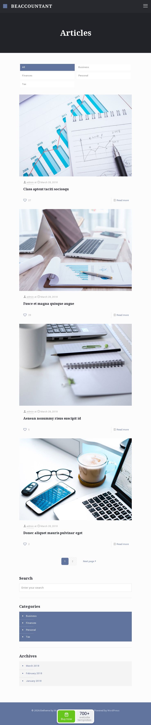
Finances (27, 75)
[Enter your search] (75, 588)
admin (30, 182)
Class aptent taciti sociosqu (46, 189)
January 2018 (34, 681)
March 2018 (32, 666)
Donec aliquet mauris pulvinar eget (52, 533)
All (23, 67)
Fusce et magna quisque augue (48, 304)
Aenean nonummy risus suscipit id (52, 418)
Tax (24, 84)
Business (83, 67)
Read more (123, 200)
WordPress (113, 710)
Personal (83, 75)
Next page (90, 561)
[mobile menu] (145, 6)
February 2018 (34, 673)
